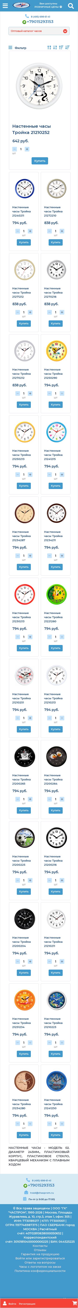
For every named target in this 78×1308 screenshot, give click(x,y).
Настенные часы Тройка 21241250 (53, 1104)
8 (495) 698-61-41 (40, 16)
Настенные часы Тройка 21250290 (53, 373)
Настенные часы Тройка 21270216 (53, 292)
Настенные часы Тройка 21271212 (21, 292)
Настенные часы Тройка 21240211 (21, 211)
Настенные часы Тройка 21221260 (53, 617)
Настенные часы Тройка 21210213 (53, 698)
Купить (39, 161)
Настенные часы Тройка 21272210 (53, 211)
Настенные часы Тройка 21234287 (21, 536)
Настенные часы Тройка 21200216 (53, 860)
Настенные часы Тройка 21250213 (21, 455)
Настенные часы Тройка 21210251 (21, 698)
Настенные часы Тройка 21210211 (53, 942)
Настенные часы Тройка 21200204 (21, 942)
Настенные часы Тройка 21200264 (53, 779)
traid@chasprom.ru (42, 1192)
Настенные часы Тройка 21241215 (53, 455)
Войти (13, 1303)
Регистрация (27, 1303)
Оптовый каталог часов (26, 31)
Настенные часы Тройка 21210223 (53, 1023)
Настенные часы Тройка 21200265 (21, 779)
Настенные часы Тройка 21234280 (21, 1104)
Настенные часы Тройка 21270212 (21, 373)
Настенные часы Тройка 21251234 (21, 1023)
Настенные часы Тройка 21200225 (21, 860)
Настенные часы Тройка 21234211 (53, 536)
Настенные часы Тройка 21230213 (21, 617)
